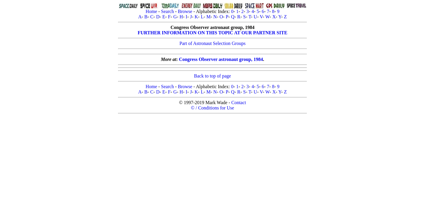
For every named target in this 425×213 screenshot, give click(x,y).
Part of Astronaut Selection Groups (212, 43)
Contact (238, 102)
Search (167, 11)
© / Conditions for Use (212, 107)
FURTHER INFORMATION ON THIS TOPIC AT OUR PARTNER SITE (212, 32)
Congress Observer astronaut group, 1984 (221, 59)
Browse (185, 11)
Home (151, 11)
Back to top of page (212, 75)
